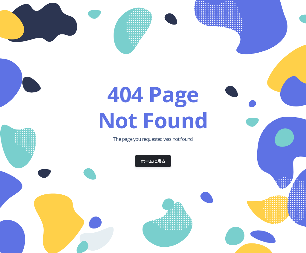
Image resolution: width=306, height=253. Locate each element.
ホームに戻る (153, 161)
